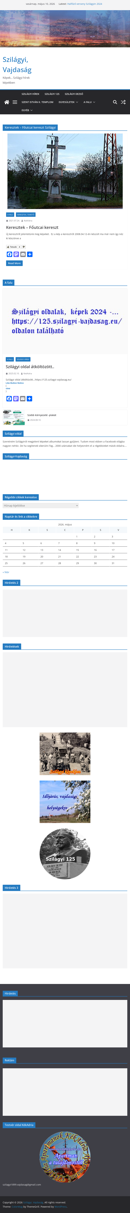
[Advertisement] (65, 613)
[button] (76, 102)
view (8, 388)
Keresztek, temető (25, 214)
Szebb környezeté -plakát (41, 415)
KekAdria (28, 220)
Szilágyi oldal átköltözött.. (30, 366)
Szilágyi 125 (52, 94)
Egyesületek (66, 102)
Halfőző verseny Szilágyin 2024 (84, 3)
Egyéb (25, 110)
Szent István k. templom (37, 102)
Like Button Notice (15, 383)
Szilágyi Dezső (74, 94)
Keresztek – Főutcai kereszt (32, 227)
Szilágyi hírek (30, 94)
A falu (88, 102)
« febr (6, 572)
